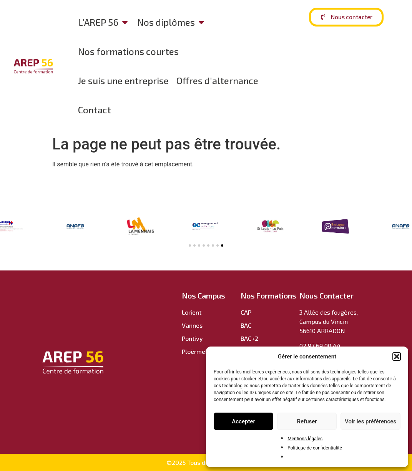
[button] (396, 356)
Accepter (243, 421)
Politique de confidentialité (314, 448)
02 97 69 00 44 (320, 345)
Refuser (307, 421)
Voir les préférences (370, 421)
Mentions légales (304, 438)
